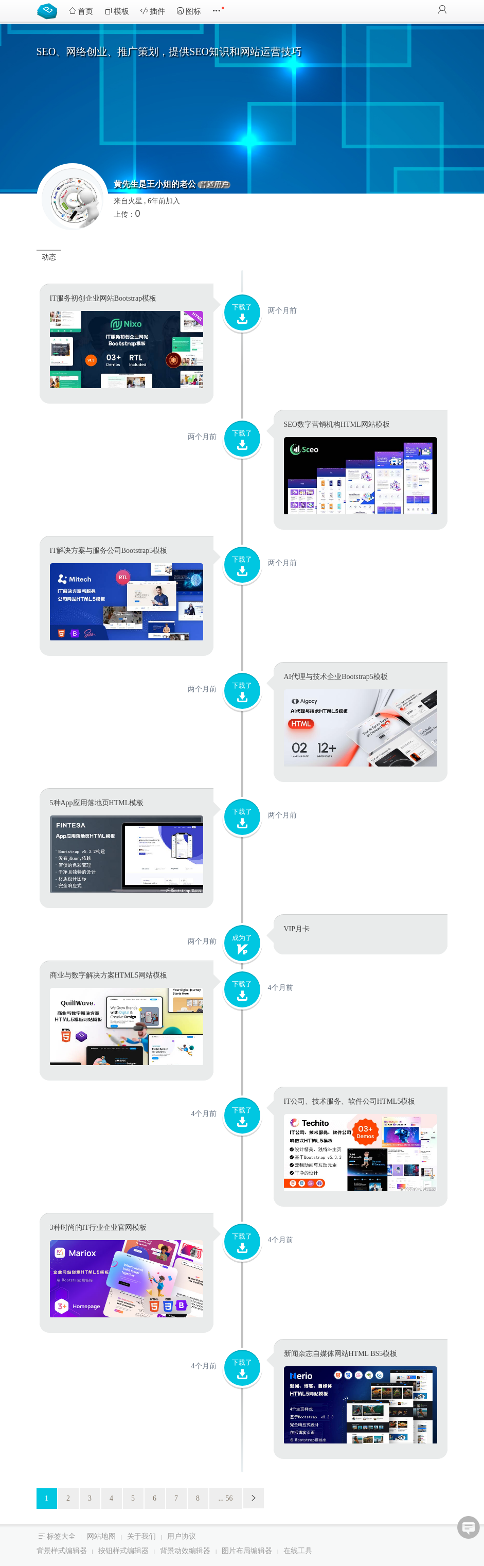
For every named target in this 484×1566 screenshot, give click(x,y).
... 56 (226, 1498)
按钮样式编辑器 (123, 1551)
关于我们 (141, 1536)
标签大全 (61, 1536)
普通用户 (213, 184)
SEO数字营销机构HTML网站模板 (337, 424)
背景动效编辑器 (185, 1551)
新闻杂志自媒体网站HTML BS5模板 (341, 1354)
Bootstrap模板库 (49, 10)
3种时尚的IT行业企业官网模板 (98, 1227)
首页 (80, 11)
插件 (152, 11)
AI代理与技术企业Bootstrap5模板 (336, 677)
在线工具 (297, 1551)
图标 (188, 11)
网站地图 (101, 1536)
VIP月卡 (297, 929)
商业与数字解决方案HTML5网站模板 (109, 975)
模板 (116, 11)
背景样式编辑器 (62, 1551)
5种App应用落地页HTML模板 (97, 803)
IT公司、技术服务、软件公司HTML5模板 (350, 1101)
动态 (49, 257)
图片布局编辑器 (247, 1551)
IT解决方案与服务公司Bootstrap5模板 (109, 550)
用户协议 (181, 1536)
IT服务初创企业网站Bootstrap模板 (103, 298)
